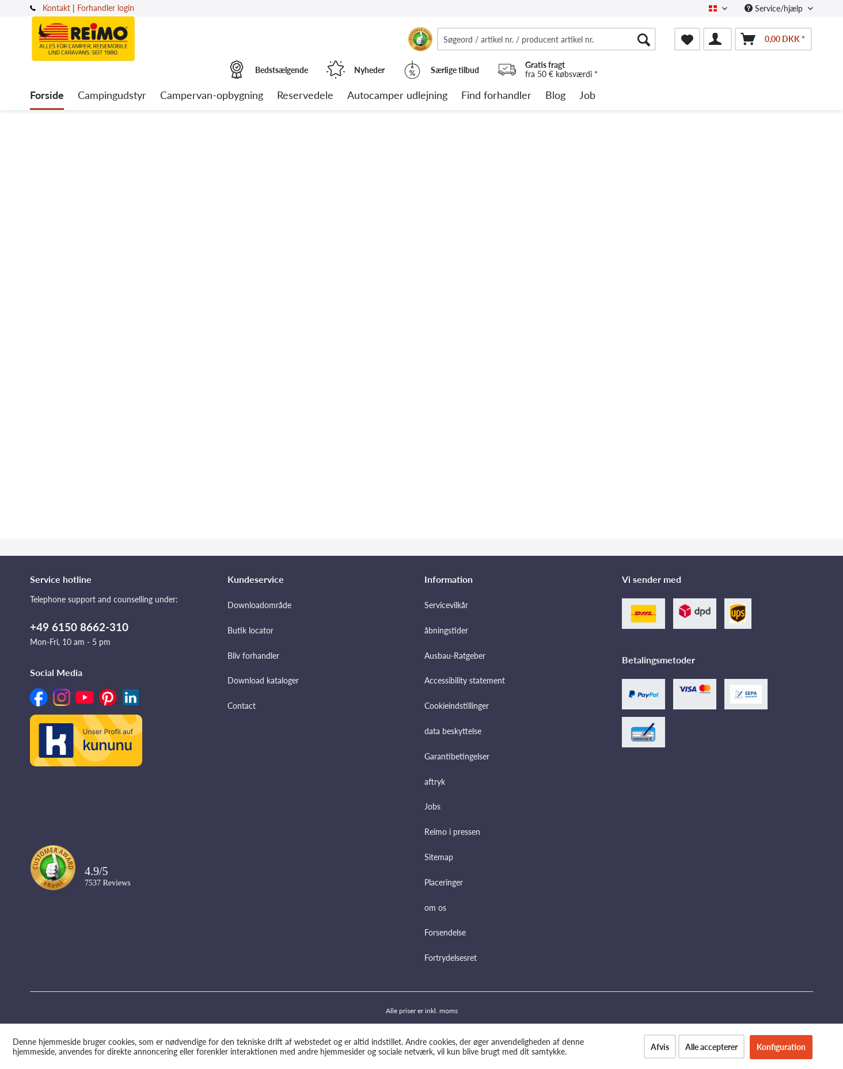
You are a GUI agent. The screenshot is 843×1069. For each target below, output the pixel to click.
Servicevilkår (446, 605)
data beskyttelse (452, 731)
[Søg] (644, 39)
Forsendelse (445, 932)
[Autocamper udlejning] (397, 96)
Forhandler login (105, 8)
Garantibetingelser (456, 756)
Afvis (660, 1047)
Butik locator (250, 630)
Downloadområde (259, 605)
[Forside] (47, 96)
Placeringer (443, 882)
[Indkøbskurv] (773, 39)
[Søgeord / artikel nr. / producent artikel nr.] (546, 39)
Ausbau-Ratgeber (454, 656)
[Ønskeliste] (687, 39)
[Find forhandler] (496, 96)
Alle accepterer (711, 1047)
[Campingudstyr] (112, 96)
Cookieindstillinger (456, 706)
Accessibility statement (464, 680)
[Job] (587, 96)
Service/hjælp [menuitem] (775, 8)
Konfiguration (781, 1047)
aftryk (434, 782)
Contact (241, 706)
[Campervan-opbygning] (211, 96)
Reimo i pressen (452, 832)
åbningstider (446, 630)
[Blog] (555, 96)
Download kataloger (263, 680)
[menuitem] (546, 39)
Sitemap (438, 857)
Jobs (432, 806)
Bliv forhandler (253, 656)
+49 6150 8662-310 (79, 626)
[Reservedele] (305, 96)
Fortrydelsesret (450, 958)
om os (435, 908)
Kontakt (56, 8)
